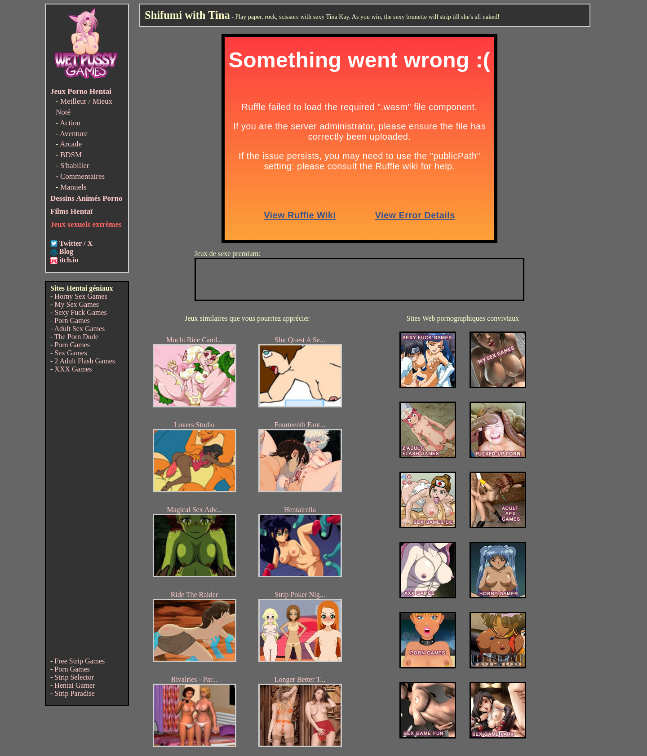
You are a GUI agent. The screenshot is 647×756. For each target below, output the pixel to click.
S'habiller (74, 165)
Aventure (74, 133)
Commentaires (82, 176)
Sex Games (70, 353)
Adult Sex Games (79, 328)
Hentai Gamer (74, 685)
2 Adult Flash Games (84, 361)
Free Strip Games (79, 661)
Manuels (73, 187)
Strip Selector (74, 677)
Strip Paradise (74, 693)
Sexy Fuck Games (80, 312)
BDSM (71, 154)
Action (70, 123)
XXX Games (73, 369)
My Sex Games (76, 304)
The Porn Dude (76, 336)
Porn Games (72, 320)
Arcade (71, 144)
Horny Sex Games (80, 296)
